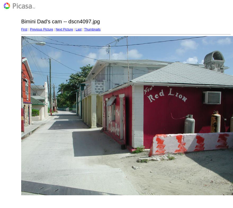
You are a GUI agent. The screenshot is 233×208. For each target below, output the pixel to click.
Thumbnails (92, 29)
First (24, 29)
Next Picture (64, 29)
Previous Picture (41, 29)
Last (78, 29)
